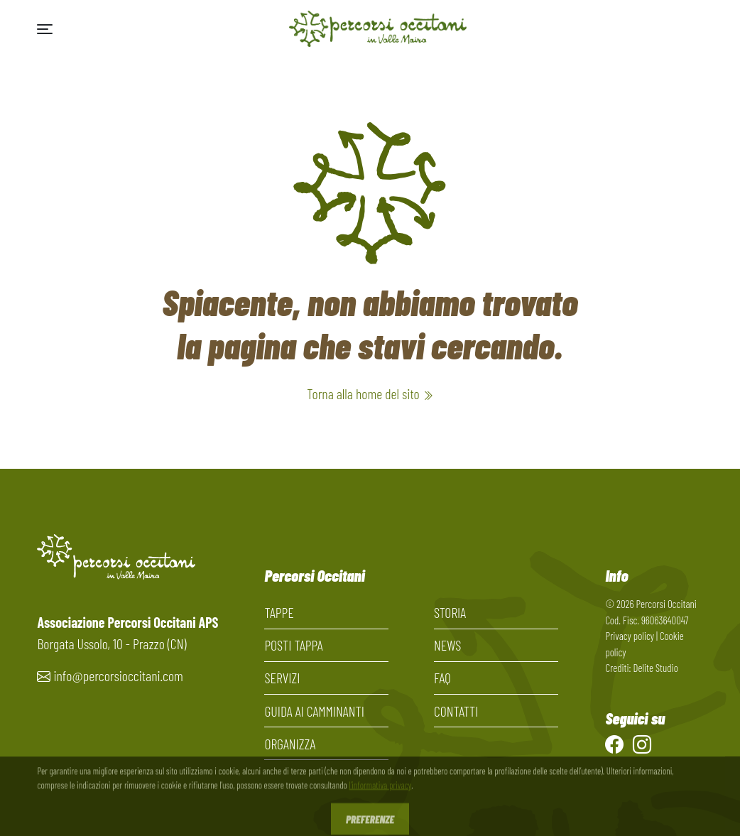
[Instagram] (642, 744)
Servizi (282, 677)
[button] (45, 29)
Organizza (289, 743)
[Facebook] (614, 744)
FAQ (442, 677)
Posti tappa (293, 644)
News (447, 644)
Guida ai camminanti (314, 711)
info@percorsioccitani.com (118, 675)
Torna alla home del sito (370, 393)
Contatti (456, 711)
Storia (450, 612)
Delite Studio (655, 667)
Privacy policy (629, 635)
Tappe (278, 612)
